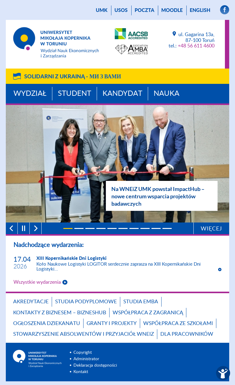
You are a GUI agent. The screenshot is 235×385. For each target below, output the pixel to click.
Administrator (86, 359)
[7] (134, 228)
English (200, 10)
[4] (101, 228)
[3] (90, 228)
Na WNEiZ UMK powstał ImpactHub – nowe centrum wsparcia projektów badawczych (157, 196)
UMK (101, 10)
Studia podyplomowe (86, 301)
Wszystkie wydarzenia (37, 282)
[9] (156, 228)
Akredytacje (31, 301)
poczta (144, 10)
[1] (68, 228)
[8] (145, 228)
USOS (121, 10)
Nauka (166, 93)
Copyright (82, 352)
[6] (123, 228)
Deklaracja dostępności (95, 365)
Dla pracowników (186, 334)
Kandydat (122, 93)
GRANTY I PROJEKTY (112, 323)
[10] (167, 228)
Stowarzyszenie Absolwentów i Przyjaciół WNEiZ (83, 334)
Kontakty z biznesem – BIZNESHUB (59, 312)
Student (74, 93)
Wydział (30, 93)
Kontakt (80, 372)
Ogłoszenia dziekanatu (46, 323)
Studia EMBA (140, 301)
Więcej (211, 229)
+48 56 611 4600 (196, 45)
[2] (79, 228)
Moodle (172, 10)
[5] (112, 228)
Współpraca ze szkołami (178, 323)
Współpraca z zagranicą (148, 312)
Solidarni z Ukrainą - (72, 77)
